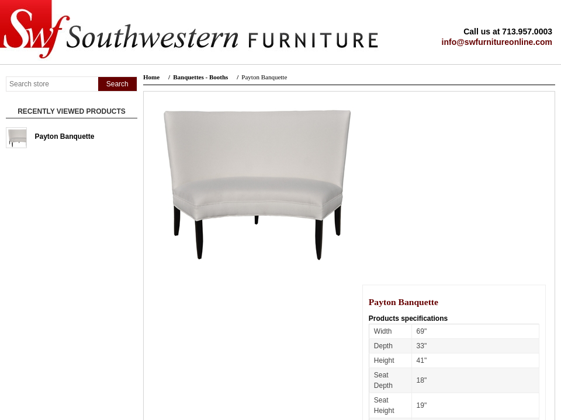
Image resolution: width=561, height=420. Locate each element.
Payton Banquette (65, 136)
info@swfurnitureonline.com (497, 42)
